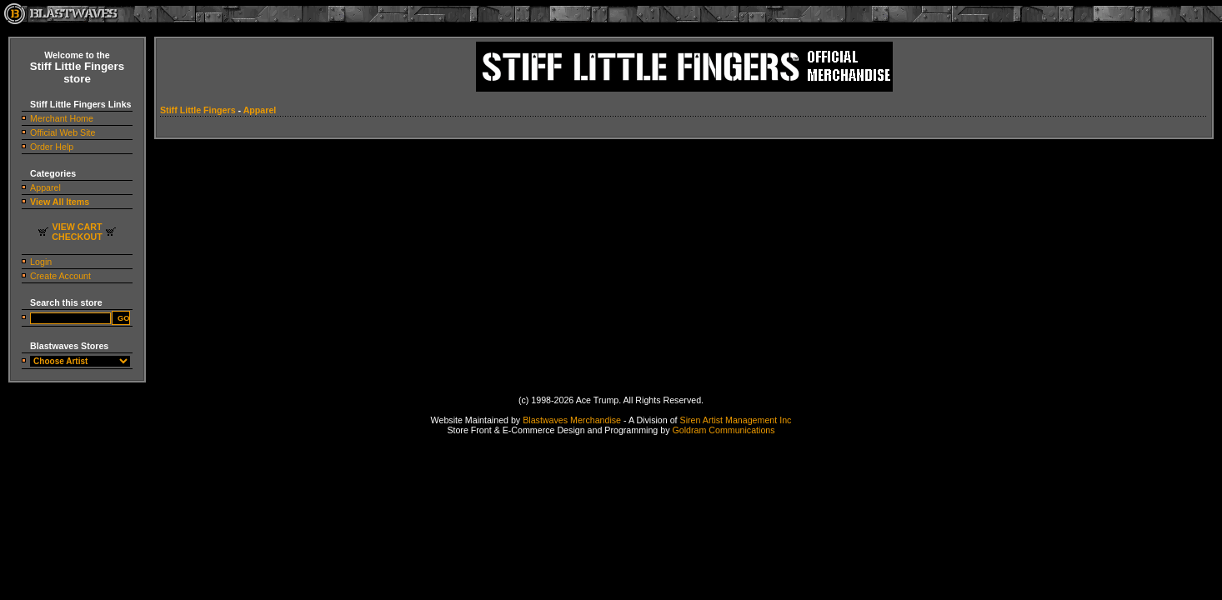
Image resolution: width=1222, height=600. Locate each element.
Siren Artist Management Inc (736, 420)
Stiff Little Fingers (198, 110)
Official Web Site (62, 133)
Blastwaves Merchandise (572, 420)
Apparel (45, 187)
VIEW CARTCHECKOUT (77, 232)
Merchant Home (61, 118)
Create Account (60, 276)
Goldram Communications (723, 430)
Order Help (51, 147)
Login (41, 262)
